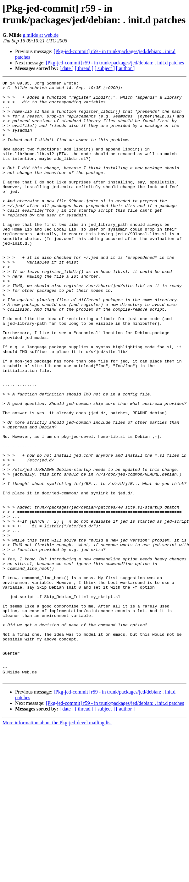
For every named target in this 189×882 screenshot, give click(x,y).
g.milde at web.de (40, 35)
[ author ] (125, 68)
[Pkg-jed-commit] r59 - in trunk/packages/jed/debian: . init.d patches (115, 62)
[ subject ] (105, 68)
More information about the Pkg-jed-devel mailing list (57, 842)
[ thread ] (84, 68)
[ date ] (66, 68)
